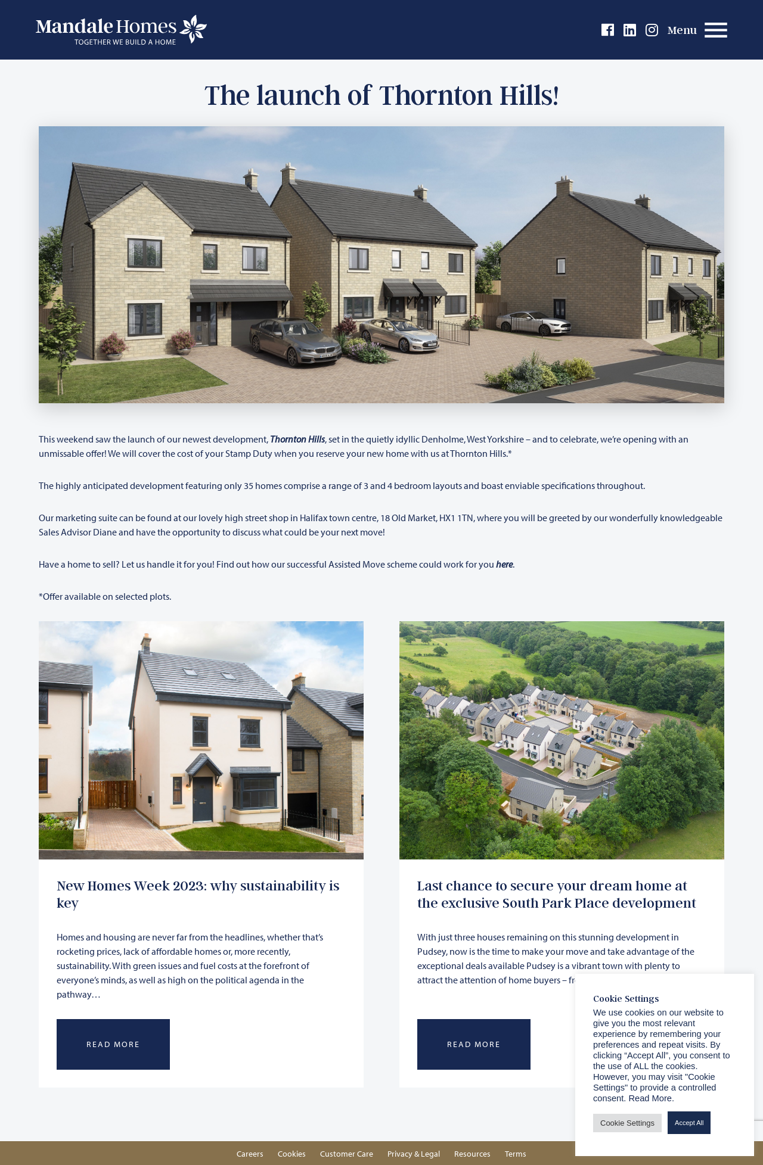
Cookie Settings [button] (627, 1123)
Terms (515, 1153)
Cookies (292, 1153)
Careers (250, 1153)
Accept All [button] (689, 1122)
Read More (113, 1044)
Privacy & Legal (413, 1153)
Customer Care (346, 1153)
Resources (472, 1153)
